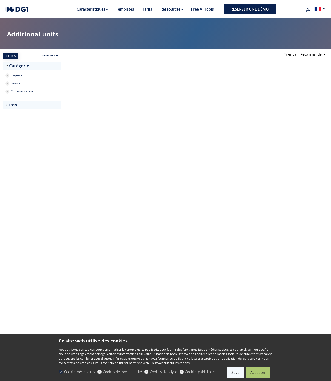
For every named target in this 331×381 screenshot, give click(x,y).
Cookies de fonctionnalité (122, 371)
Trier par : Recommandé (303, 54)
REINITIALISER (50, 55)
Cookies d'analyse (163, 371)
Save (235, 372)
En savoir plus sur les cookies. (170, 363)
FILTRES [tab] (11, 56)
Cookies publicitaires (200, 371)
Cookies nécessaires (79, 371)
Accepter (258, 372)
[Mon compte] (308, 9)
